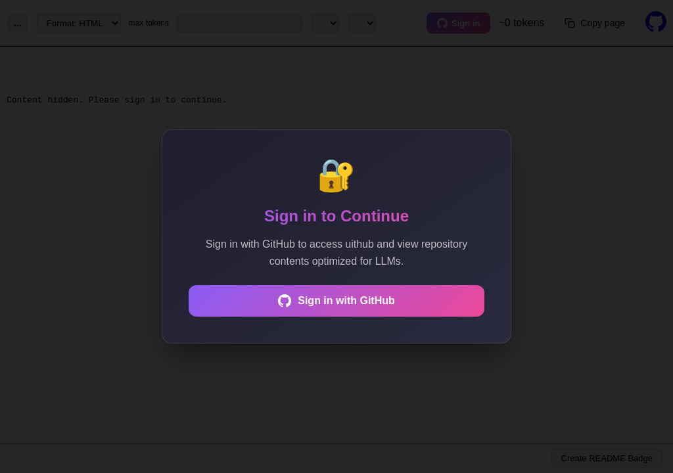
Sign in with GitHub (336, 300)
